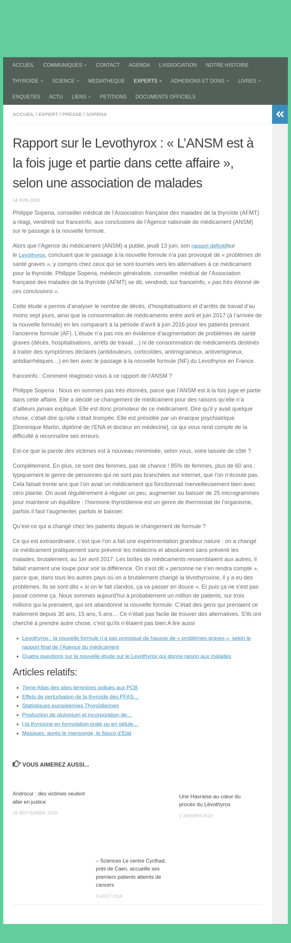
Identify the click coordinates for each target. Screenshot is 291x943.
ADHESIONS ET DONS (198, 81)
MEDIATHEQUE (106, 81)
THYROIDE (25, 81)
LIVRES (247, 81)
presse (74, 114)
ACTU (56, 96)
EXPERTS (145, 81)
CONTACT (108, 65)
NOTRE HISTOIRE (227, 65)
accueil (24, 114)
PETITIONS (113, 96)
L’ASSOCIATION (178, 65)
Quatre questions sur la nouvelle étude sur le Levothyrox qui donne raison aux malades (132, 656)
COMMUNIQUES (62, 65)
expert (49, 114)
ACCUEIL (23, 65)
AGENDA (139, 65)
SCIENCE (63, 81)
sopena (99, 114)
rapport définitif (210, 246)
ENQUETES (26, 96)
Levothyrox (32, 255)
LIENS (79, 96)
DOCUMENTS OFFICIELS (165, 96)
